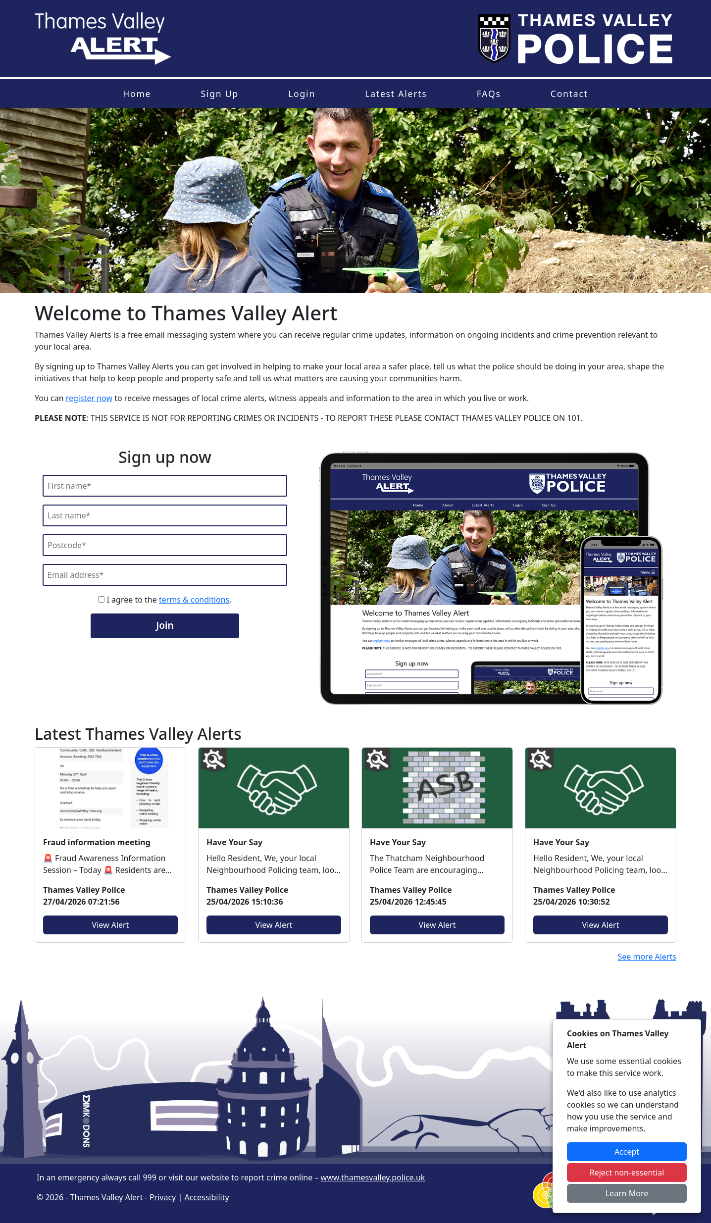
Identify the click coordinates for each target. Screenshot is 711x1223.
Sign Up (219, 94)
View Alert (110, 924)
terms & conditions (194, 599)
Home (137, 94)
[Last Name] (165, 515)
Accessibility (206, 1197)
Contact (569, 94)
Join (164, 625)
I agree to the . (164, 599)
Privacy (163, 1197)
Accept (626, 1151)
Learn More (627, 1193)
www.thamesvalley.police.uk (373, 1177)
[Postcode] (165, 545)
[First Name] (165, 486)
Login (301, 94)
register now (89, 398)
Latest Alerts (396, 94)
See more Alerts (646, 956)
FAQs (489, 94)
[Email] (165, 575)
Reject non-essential (627, 1172)
